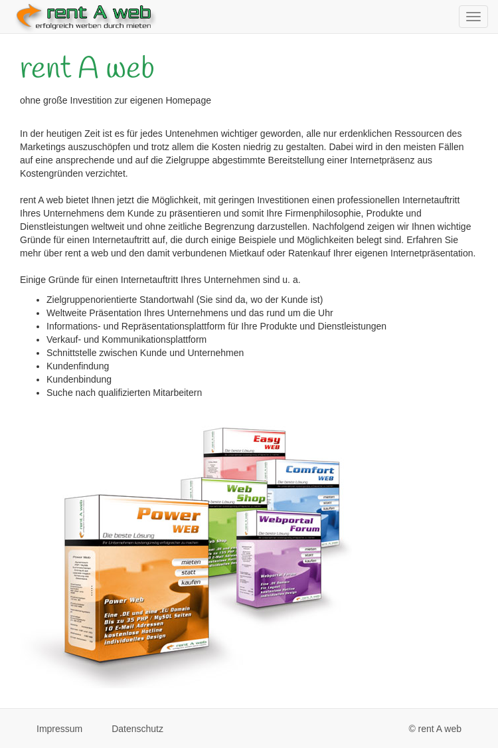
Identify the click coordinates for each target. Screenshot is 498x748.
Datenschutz (137, 728)
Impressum (59, 728)
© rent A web (434, 728)
